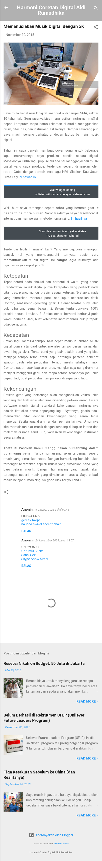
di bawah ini (28, 177)
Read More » (87, 701)
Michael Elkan (61, 843)
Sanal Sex (28, 555)
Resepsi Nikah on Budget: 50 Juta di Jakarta (44, 663)
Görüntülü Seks (32, 551)
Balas (26, 531)
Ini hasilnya (79, 219)
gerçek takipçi (31, 520)
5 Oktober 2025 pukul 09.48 (52, 509)
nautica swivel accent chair (41, 524)
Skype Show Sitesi (34, 559)
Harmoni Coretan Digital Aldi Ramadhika (51, 10)
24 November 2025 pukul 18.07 (54, 540)
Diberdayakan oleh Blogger (51, 835)
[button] (95, 27)
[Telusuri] (95, 9)
